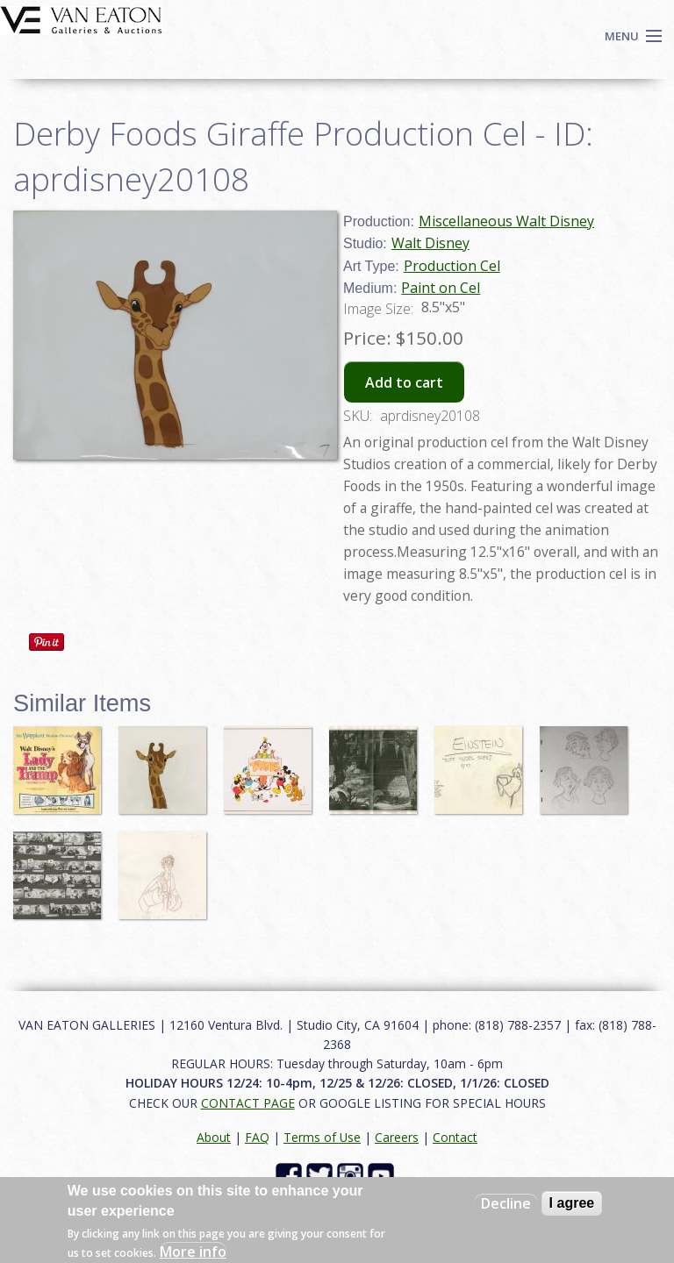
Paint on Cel (440, 287)
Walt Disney (430, 243)
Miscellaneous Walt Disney (506, 221)
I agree (572, 1202)
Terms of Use (322, 1137)
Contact (455, 1137)
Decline (506, 1203)
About (214, 1137)
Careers (397, 1137)
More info (193, 1251)
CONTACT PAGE (248, 1103)
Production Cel (452, 265)
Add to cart (404, 382)
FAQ (257, 1137)
